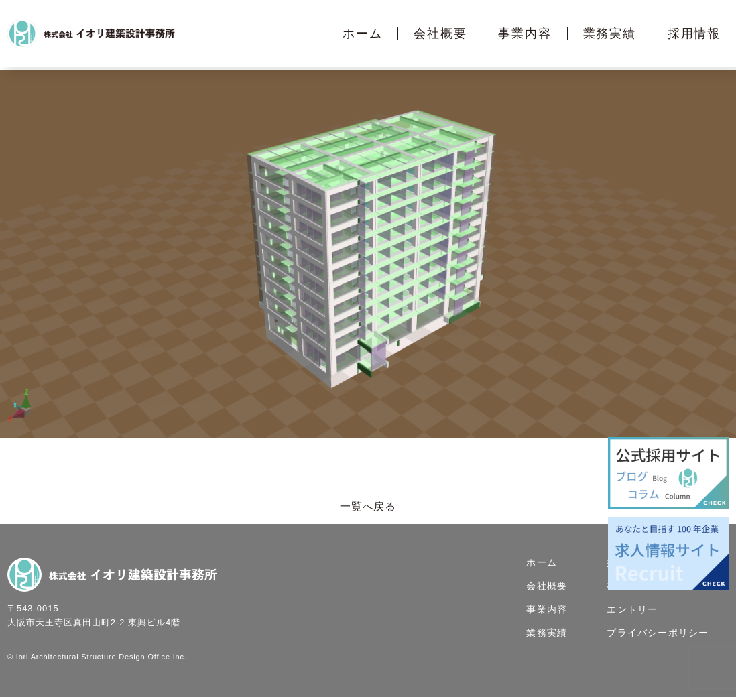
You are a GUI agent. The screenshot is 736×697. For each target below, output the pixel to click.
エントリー (632, 609)
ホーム (362, 33)
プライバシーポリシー (658, 632)
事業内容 (524, 33)
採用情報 (694, 33)
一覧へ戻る (368, 506)
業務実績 (609, 33)
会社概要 (440, 33)
